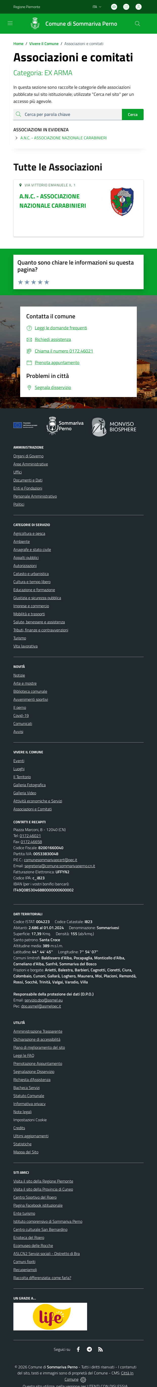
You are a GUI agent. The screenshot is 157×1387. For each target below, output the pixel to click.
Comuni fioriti (24, 1262)
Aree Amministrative (30, 464)
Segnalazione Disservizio (33, 1071)
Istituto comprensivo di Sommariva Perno (47, 1221)
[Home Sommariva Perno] (71, 23)
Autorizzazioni (25, 565)
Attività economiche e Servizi (37, 801)
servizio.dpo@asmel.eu (43, 1000)
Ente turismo (24, 1213)
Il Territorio (22, 777)
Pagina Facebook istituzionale (38, 1205)
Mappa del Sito (25, 1152)
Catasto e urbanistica (31, 574)
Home (18, 43)
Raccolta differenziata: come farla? (42, 1278)
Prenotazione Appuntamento (37, 1063)
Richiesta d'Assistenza (31, 1079)
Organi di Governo (28, 456)
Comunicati (22, 723)
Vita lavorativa (25, 646)
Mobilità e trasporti (29, 614)
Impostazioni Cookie (30, 1120)
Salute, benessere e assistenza (39, 622)
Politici (18, 504)
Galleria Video (24, 793)
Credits (19, 1128)
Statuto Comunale (28, 1096)
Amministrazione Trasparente (37, 1031)
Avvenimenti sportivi (30, 699)
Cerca (133, 114)
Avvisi (18, 731)
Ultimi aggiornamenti (30, 1136)
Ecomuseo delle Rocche (33, 1245)
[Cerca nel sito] (138, 24)
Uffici (17, 472)
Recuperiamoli (25, 1270)
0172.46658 (31, 842)
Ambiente (21, 541)
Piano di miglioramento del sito (39, 1047)
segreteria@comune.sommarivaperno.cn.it (59, 866)
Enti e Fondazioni (27, 488)
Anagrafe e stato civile (32, 549)
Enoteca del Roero (28, 1237)
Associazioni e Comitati (32, 809)
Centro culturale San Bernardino (40, 1229)
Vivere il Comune (44, 43)
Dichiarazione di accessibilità (36, 1039)
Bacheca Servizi (26, 1088)
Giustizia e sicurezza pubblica (37, 598)
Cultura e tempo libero (31, 582)
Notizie (19, 675)
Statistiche (22, 1144)
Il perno (19, 707)
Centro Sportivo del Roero (35, 1197)
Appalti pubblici (26, 557)
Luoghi (18, 769)
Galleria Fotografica (29, 785)
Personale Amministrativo (35, 496)
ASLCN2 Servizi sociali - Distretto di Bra (46, 1253)
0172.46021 (30, 836)
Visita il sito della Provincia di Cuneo (43, 1189)
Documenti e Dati (27, 480)
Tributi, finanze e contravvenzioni (40, 630)
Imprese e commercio (31, 606)
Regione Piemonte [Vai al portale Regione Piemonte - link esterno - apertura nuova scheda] (26, 6)
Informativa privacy (29, 1104)
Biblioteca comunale (30, 691)
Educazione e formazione (34, 590)
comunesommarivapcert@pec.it (50, 860)
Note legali (22, 1112)
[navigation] (10, 23)
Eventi (18, 761)
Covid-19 (21, 715)
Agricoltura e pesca (29, 533)
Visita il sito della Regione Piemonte (43, 1181)
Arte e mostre (25, 683)
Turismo (19, 638)
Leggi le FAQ (23, 1055)
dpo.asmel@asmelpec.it (41, 1006)
